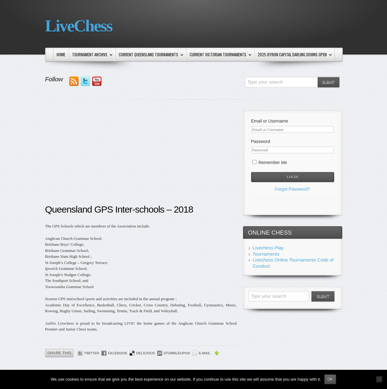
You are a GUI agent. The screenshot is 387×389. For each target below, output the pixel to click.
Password (260, 141)
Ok (330, 379)
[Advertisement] (141, 157)
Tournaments (266, 254)
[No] (379, 379)
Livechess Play (268, 247)
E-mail (204, 353)
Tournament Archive (91, 54)
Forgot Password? (292, 189)
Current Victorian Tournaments (219, 54)
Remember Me (269, 162)
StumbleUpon (177, 353)
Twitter (91, 353)
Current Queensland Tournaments (150, 54)
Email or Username (269, 121)
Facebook (117, 353)
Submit (328, 82)
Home (61, 54)
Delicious (145, 353)
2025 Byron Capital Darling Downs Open (294, 54)
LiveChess (78, 25)
